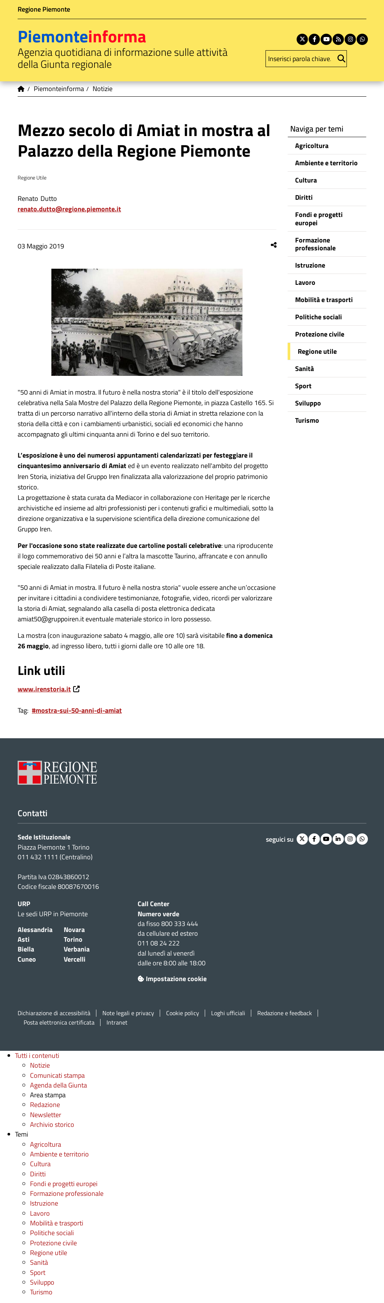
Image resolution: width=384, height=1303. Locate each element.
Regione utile (317, 351)
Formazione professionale (315, 244)
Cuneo (27, 959)
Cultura (306, 180)
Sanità (304, 369)
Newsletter (45, 1115)
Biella (26, 949)
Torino (73, 939)
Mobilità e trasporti (324, 300)
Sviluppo (308, 403)
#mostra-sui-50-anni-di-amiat (77, 710)
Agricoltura (311, 146)
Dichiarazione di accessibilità (54, 1013)
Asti (24, 939)
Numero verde (158, 914)
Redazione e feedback (284, 1013)
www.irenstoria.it (44, 689)
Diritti (304, 197)
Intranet (117, 1022)
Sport (303, 386)
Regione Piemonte (44, 9)
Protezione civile (319, 334)
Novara (74, 930)
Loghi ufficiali (228, 1013)
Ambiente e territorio (326, 163)
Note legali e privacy (128, 1013)
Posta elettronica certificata (59, 1022)
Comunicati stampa (57, 1075)
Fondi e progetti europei (319, 218)
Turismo (307, 420)
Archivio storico (52, 1124)
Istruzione (310, 265)
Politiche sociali (318, 317)
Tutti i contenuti (37, 1055)
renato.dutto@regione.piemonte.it (69, 209)
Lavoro (305, 282)
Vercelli (75, 959)
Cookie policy (182, 1013)
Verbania (77, 949)
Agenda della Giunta (58, 1085)
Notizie (40, 1065)
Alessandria (35, 930)
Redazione (45, 1105)
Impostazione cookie (172, 979)
